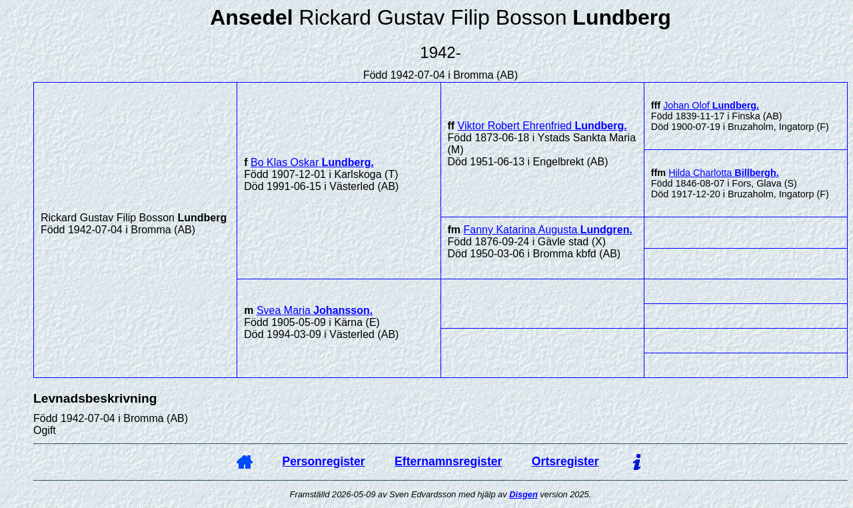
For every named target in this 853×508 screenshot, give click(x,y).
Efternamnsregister (448, 461)
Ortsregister (565, 461)
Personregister (323, 461)
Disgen (523, 494)
